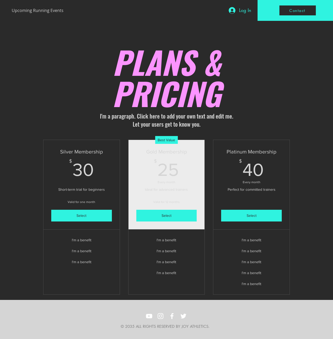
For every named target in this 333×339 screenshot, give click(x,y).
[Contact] (297, 10)
